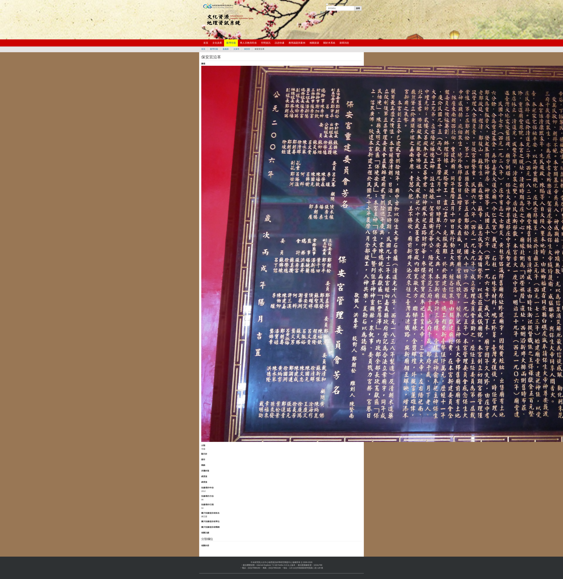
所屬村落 (205, 471)
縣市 (203, 459)
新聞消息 (344, 43)
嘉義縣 (226, 49)
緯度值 (204, 482)
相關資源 (314, 43)
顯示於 (204, 454)
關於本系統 (329, 43)
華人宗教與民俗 (248, 43)
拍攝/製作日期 (207, 504)
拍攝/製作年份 (207, 488)
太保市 (236, 49)
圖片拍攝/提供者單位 (210, 521)
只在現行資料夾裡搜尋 (337, 4)
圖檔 (203, 64)
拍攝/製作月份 (207, 496)
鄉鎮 (203, 465)
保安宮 (247, 49)
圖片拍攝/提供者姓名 (210, 513)
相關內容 (205, 545)
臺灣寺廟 (231, 43)
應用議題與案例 (297, 43)
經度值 (204, 476)
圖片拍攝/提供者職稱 (210, 527)
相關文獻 (205, 533)
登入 (322, 12)
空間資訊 (266, 43)
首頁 (205, 43)
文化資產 (217, 43)
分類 (203, 445)
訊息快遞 (279, 43)
